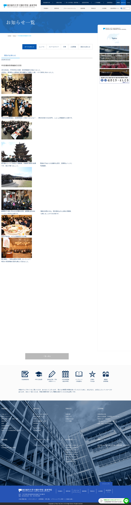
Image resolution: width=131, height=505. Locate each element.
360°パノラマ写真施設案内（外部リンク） (12, 430)
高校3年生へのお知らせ (72, 456)
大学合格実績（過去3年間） (8, 447)
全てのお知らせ (29, 47)
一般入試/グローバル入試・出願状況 (107, 421)
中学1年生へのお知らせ (72, 445)
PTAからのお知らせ (71, 461)
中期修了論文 (37, 428)
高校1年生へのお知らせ (72, 452)
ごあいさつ (4, 414)
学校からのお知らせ (71, 459)
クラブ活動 (69, 421)
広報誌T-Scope (70, 419)
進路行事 (3, 445)
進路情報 (84, 491)
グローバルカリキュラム (40, 445)
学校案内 (60, 491)
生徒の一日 (69, 416)
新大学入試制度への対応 (40, 421)
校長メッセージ (5, 416)
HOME (9, 35)
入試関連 (73, 47)
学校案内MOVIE (5, 425)
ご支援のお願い (69, 499)
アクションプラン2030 (57, 499)
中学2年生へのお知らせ (72, 447)
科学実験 (35, 423)
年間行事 (68, 414)
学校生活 (92, 491)
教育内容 (68, 491)
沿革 (2, 423)
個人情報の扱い (23, 499)
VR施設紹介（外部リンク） (8, 428)
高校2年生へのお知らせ (72, 454)
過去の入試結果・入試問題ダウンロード (108, 416)
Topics (14, 35)
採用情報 (41, 499)
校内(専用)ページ (108, 491)
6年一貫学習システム (39, 416)
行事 (64, 47)
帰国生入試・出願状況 (104, 419)
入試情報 (100, 491)
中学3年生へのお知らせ (72, 450)
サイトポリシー (33, 499)
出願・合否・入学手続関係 (105, 423)
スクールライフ (54, 47)
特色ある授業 (37, 430)
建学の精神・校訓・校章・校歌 (9, 419)
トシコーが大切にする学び (40, 414)
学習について (37, 419)
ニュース (41, 47)
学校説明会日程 (102, 414)
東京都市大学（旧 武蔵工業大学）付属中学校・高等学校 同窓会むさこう (113, 446)
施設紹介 (3, 421)
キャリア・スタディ (38, 425)
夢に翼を (48, 499)
